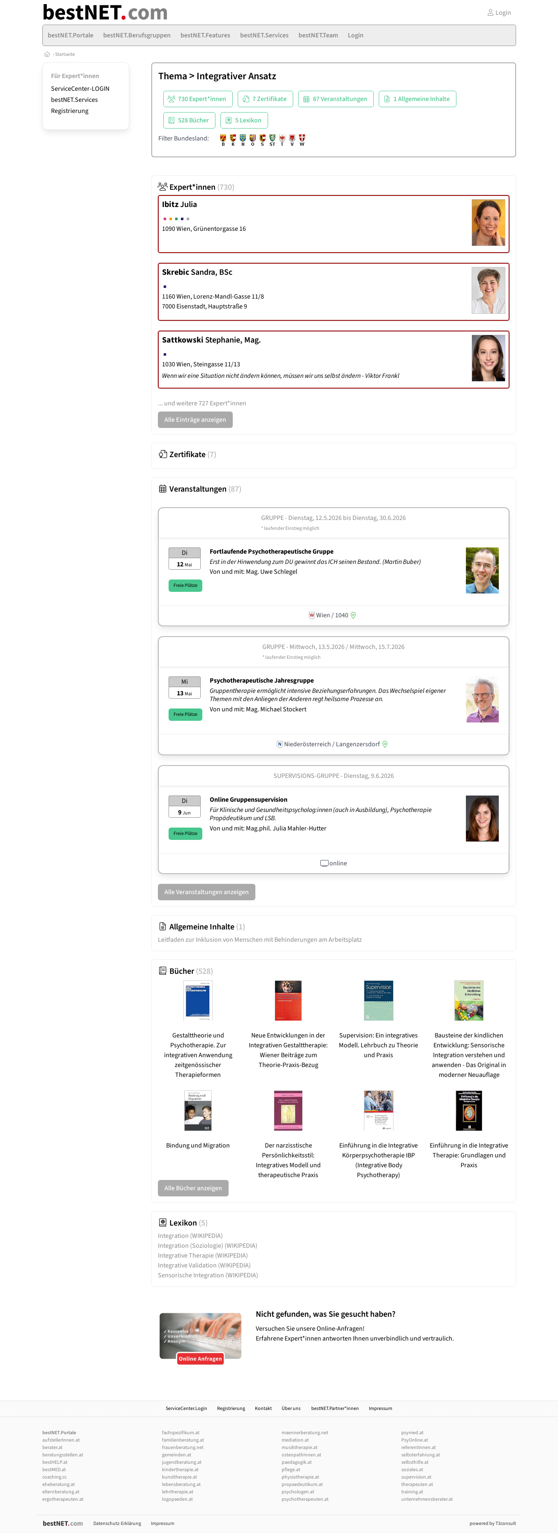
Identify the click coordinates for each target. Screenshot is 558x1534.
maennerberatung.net (305, 1432)
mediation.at (295, 1440)
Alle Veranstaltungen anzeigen (206, 892)
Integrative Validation (204, 1265)
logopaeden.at (177, 1499)
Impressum (380, 1408)
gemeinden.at (176, 1454)
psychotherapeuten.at (305, 1499)
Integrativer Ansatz (236, 76)
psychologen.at (298, 1491)
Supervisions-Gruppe (306, 775)
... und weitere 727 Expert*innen (202, 403)
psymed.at (412, 1432)
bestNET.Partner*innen (335, 1408)
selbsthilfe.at (414, 1462)
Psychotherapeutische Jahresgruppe (262, 680)
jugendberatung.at (181, 1462)
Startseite (65, 54)
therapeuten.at (417, 1484)
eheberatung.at (58, 1484)
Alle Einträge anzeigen (195, 419)
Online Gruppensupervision (248, 799)
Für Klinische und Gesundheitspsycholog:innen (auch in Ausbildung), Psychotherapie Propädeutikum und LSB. (321, 814)
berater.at (52, 1447)
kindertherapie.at (180, 1469)
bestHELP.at (54, 1462)
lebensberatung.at (181, 1484)
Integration (190, 1235)
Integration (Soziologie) (207, 1245)
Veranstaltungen (199, 489)
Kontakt (263, 1408)
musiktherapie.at (299, 1447)
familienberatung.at (183, 1440)
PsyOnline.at (414, 1440)
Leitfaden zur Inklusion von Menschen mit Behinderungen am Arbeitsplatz (260, 939)
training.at (412, 1491)
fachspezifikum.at (180, 1432)
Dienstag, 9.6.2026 (369, 775)
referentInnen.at (418, 1447)
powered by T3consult (493, 1523)
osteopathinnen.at (301, 1454)
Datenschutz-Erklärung (117, 1523)
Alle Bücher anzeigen (193, 1188)
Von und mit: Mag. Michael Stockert (258, 709)
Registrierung (69, 110)
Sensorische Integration (208, 1275)
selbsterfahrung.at (420, 1454)
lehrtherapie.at (177, 1491)
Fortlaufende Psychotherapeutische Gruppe (271, 551)
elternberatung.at (60, 1491)
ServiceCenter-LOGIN (80, 88)
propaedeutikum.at (302, 1484)
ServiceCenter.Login (186, 1408)
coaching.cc (54, 1477)
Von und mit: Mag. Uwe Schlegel (253, 571)
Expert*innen (196, 187)
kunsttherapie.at (179, 1477)
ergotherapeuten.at (62, 1499)
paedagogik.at (297, 1462)
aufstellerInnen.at (61, 1440)
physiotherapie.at (300, 1477)
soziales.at (412, 1469)
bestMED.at (54, 1469)
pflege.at (291, 1469)
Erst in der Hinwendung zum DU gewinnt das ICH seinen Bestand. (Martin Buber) (316, 561)
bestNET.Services (74, 99)
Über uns (291, 1408)
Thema (172, 76)
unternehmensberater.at (427, 1499)
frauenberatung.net (183, 1447)
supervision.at (416, 1477)
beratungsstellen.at (62, 1454)
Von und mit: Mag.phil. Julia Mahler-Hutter (268, 828)
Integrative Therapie (203, 1255)
